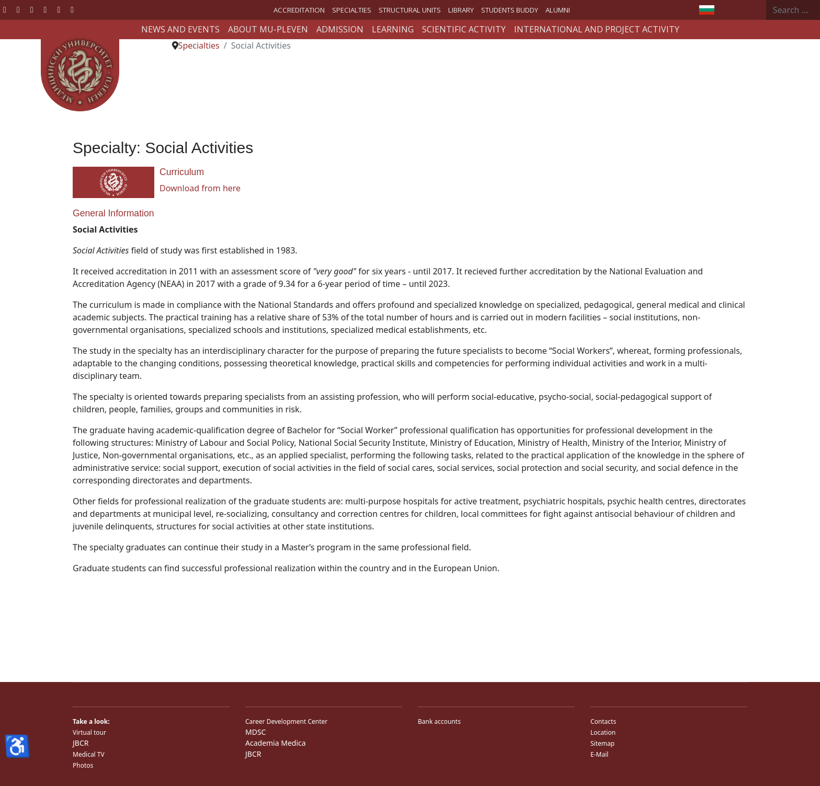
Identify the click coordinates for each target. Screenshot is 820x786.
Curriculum (182, 172)
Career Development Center (286, 721)
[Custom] (72, 9)
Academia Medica (275, 743)
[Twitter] (18, 9)
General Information (113, 213)
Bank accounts (439, 721)
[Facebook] (4, 9)
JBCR (80, 743)
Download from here (200, 188)
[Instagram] (58, 9)
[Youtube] (31, 9)
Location (603, 732)
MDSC (255, 732)
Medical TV (89, 754)
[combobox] (793, 10)
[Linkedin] (45, 9)
